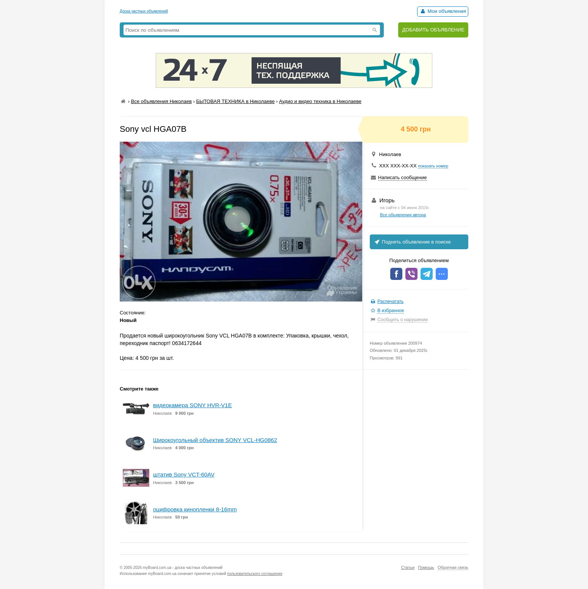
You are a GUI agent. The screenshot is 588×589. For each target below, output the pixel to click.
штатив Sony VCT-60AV (183, 474)
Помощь (426, 567)
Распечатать (390, 301)
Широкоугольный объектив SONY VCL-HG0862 (215, 440)
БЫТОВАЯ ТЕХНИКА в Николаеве (235, 101)
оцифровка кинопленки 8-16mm (195, 509)
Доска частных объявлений (144, 11)
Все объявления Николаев (161, 101)
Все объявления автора (403, 214)
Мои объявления (442, 11)
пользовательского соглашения (255, 574)
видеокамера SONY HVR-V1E (192, 405)
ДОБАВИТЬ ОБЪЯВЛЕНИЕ (433, 30)
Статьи (407, 567)
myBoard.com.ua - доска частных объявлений (182, 568)
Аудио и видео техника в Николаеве (320, 101)
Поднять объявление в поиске (412, 242)
